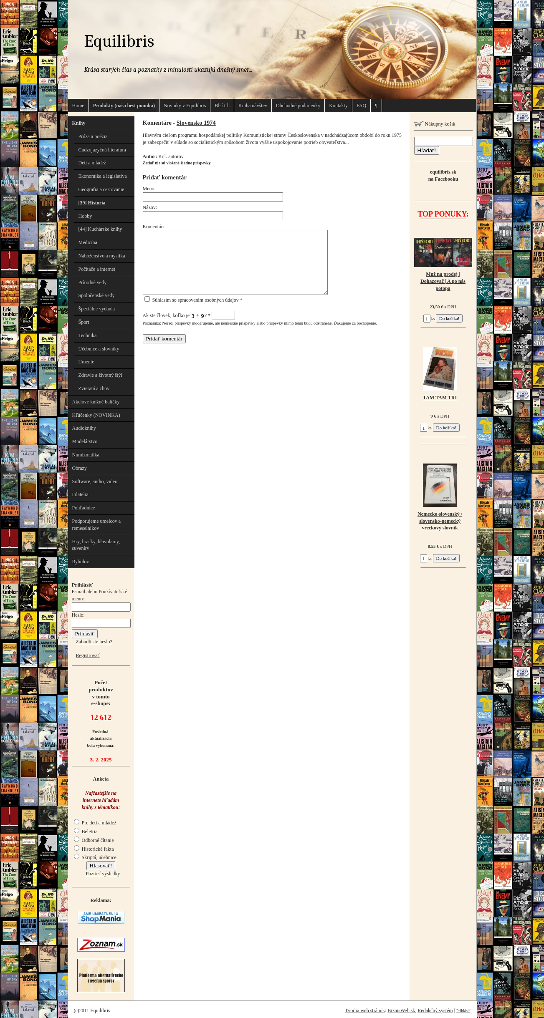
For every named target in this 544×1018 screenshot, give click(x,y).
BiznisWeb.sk (401, 1010)
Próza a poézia (93, 136)
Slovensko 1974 (196, 122)
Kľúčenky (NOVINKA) (96, 415)
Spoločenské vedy (96, 295)
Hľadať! (426, 150)
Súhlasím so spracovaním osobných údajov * (193, 300)
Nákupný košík (434, 124)
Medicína (87, 242)
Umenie (86, 362)
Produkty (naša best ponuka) (124, 105)
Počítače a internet (97, 269)
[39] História (92, 203)
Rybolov (80, 561)
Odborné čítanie (94, 840)
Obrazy (79, 468)
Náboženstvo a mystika (101, 256)
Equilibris (119, 41)
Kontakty (338, 105)
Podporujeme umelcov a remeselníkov (96, 524)
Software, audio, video (95, 481)
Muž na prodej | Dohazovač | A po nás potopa (443, 281)
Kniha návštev (252, 105)
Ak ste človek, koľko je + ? (189, 315)
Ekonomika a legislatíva (102, 176)
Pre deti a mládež (95, 823)
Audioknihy (84, 428)
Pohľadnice (83, 508)
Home (78, 105)
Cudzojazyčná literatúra (102, 150)
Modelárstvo (85, 441)
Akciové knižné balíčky (96, 402)
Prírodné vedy (92, 282)
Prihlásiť (463, 1010)
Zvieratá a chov (94, 388)
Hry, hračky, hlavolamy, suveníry (96, 545)
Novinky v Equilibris (185, 105)
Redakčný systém (435, 1010)
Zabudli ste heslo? (94, 642)
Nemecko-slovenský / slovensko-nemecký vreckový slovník (439, 521)
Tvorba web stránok (365, 1010)
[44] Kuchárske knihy (100, 229)
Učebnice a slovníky (98, 349)
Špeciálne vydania (96, 309)
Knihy (79, 123)
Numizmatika (85, 455)
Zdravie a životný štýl (100, 375)
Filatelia (80, 494)
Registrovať (88, 655)
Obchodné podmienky (298, 105)
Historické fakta (94, 849)
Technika (87, 335)
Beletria (86, 831)
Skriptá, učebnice (95, 857)
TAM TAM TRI (440, 398)
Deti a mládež (92, 163)
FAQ (361, 105)
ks (429, 318)
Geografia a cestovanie (101, 189)
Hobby (85, 216)
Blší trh (222, 105)
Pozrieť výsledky (103, 874)
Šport (83, 322)
